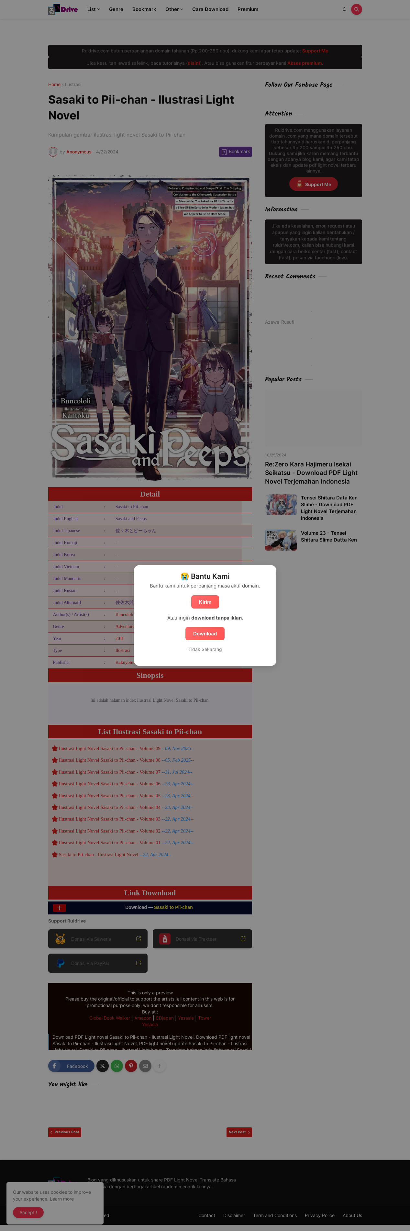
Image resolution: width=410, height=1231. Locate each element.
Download (205, 634)
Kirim (205, 602)
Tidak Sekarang (205, 649)
